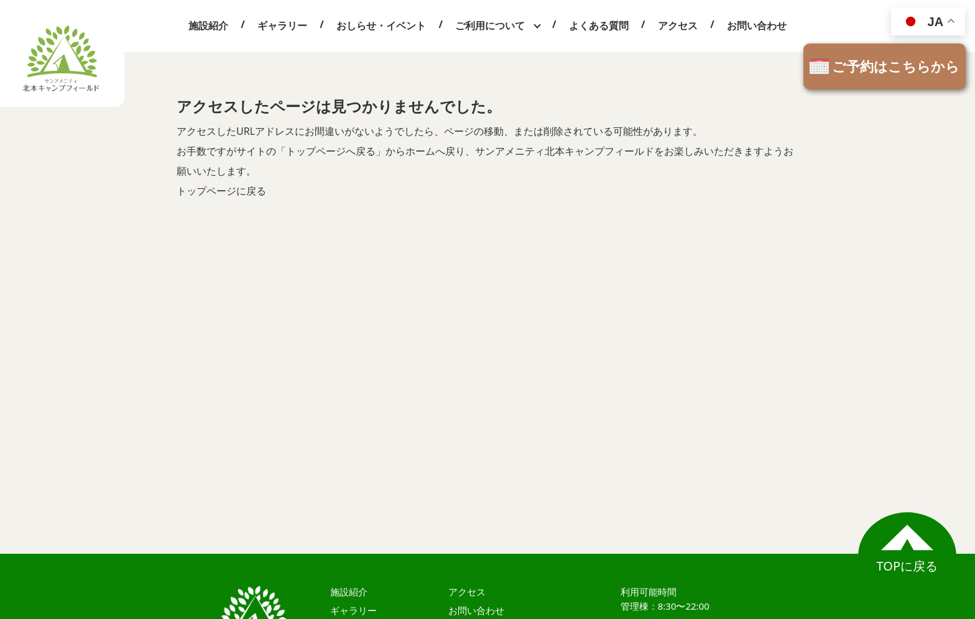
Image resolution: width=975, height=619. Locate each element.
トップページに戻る (221, 191)
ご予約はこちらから (895, 66)
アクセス (678, 25)
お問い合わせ (757, 25)
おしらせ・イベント (381, 25)
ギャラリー (282, 25)
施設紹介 (208, 25)
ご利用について (490, 25)
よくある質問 (599, 25)
